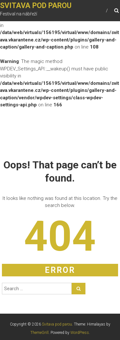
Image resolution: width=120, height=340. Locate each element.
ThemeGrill (39, 332)
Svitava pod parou (36, 5)
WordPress (79, 332)
